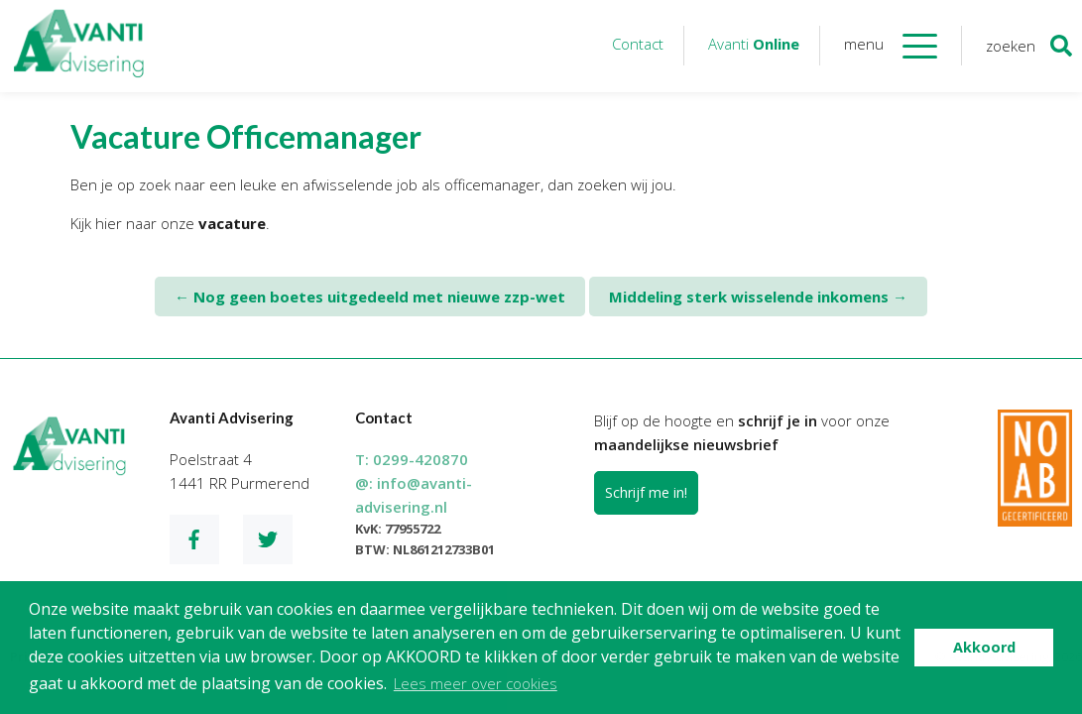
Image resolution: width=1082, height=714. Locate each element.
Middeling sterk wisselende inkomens (758, 296)
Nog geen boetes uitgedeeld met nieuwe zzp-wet (370, 296)
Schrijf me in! (646, 492)
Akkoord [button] (984, 647)
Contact (637, 44)
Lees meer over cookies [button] (475, 683)
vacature (232, 223)
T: (411, 459)
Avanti (753, 44)
